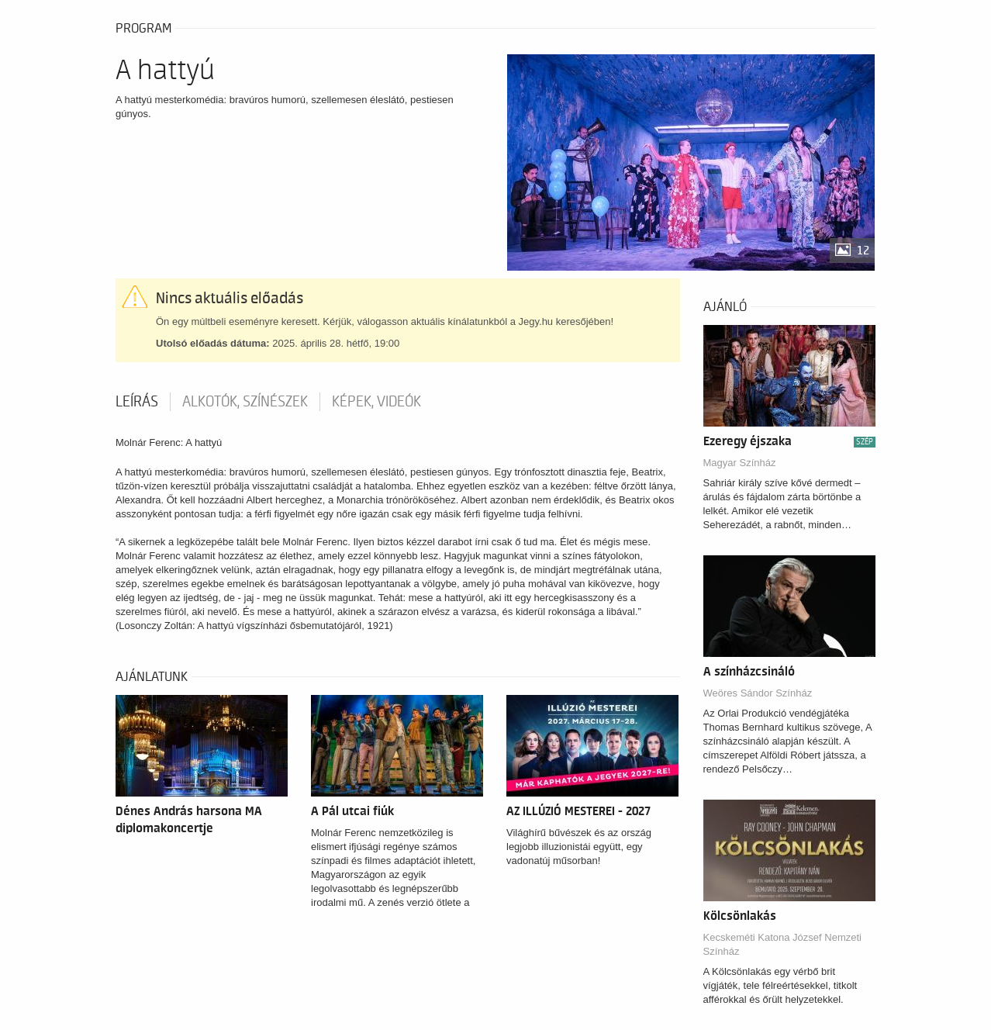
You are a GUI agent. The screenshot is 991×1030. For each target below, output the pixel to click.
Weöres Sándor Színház (758, 693)
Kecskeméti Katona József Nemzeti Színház (782, 944)
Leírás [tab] (137, 401)
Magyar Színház (739, 462)
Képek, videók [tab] (376, 401)
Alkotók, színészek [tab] (245, 401)
